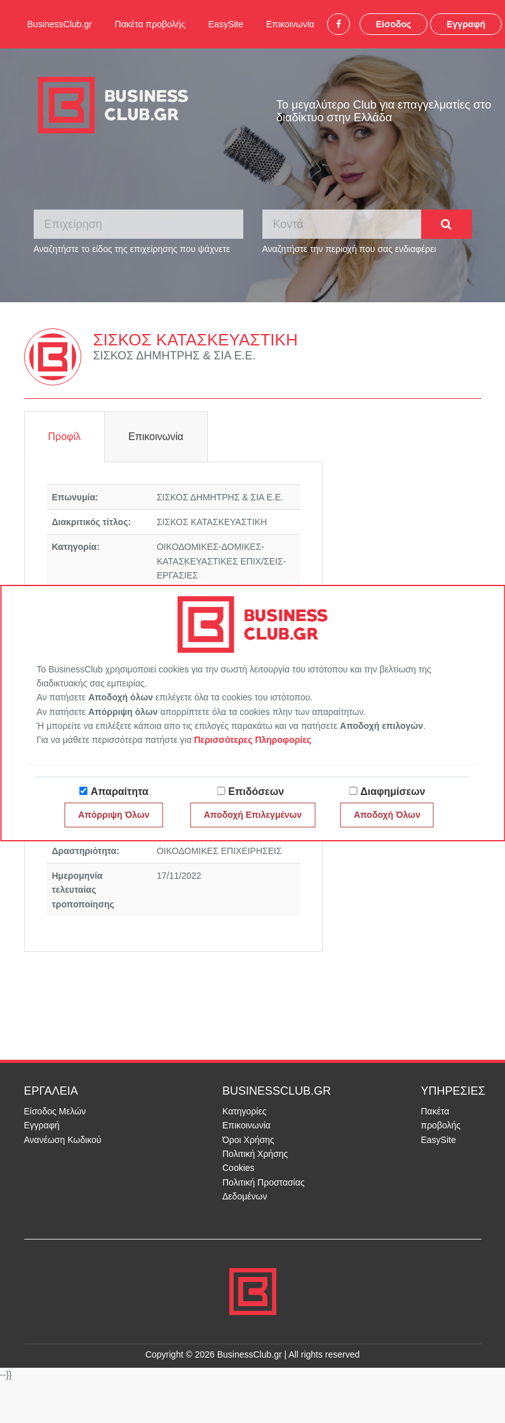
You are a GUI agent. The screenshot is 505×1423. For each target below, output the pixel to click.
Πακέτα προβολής (150, 24)
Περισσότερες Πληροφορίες (252, 740)
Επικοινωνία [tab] (156, 436)
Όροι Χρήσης (248, 1140)
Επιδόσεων (256, 791)
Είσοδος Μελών (55, 1111)
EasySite (225, 24)
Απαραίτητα (120, 791)
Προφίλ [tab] (64, 436)
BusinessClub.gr (59, 24)
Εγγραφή (466, 24)
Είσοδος (394, 24)
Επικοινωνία (290, 24)
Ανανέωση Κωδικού (63, 1140)
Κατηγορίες (244, 1111)
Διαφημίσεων (392, 791)
